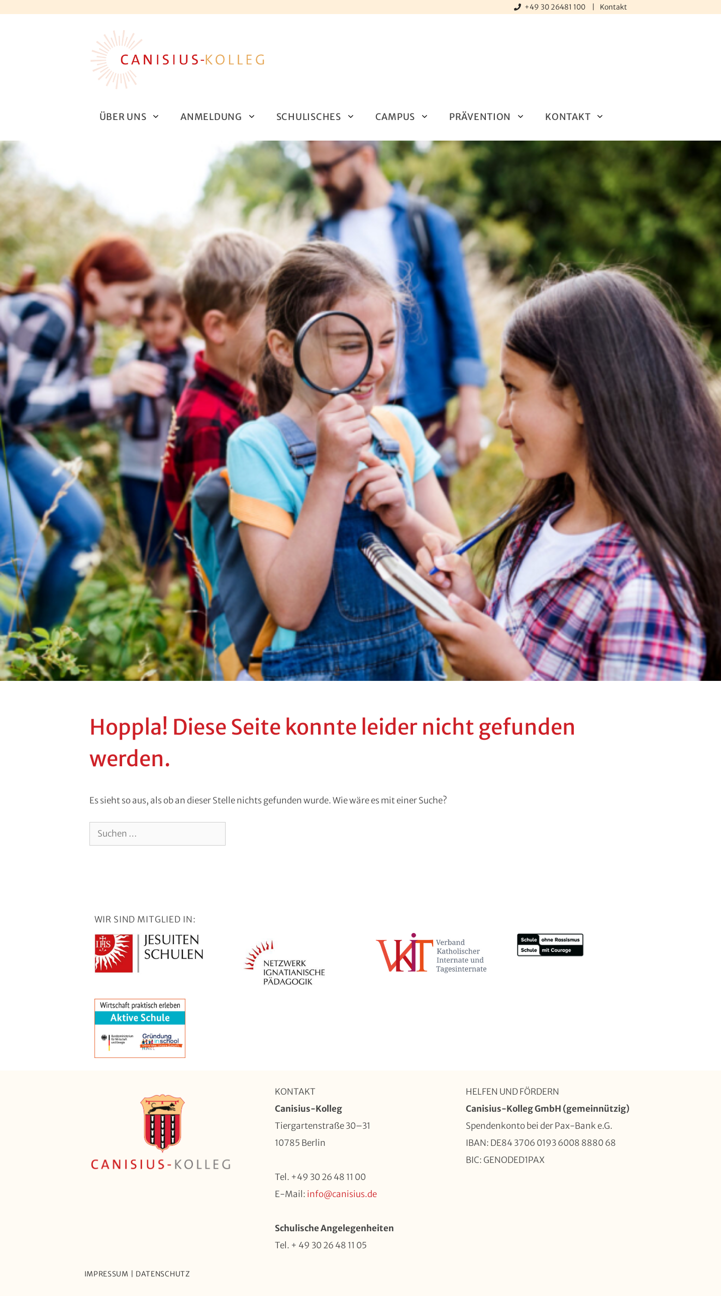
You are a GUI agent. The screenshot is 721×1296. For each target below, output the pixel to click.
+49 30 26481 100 (556, 7)
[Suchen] (242, 834)
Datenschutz (163, 1273)
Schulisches (320, 116)
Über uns (135, 116)
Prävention (492, 116)
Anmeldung (223, 116)
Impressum (106, 1273)
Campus (407, 116)
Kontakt (613, 7)
